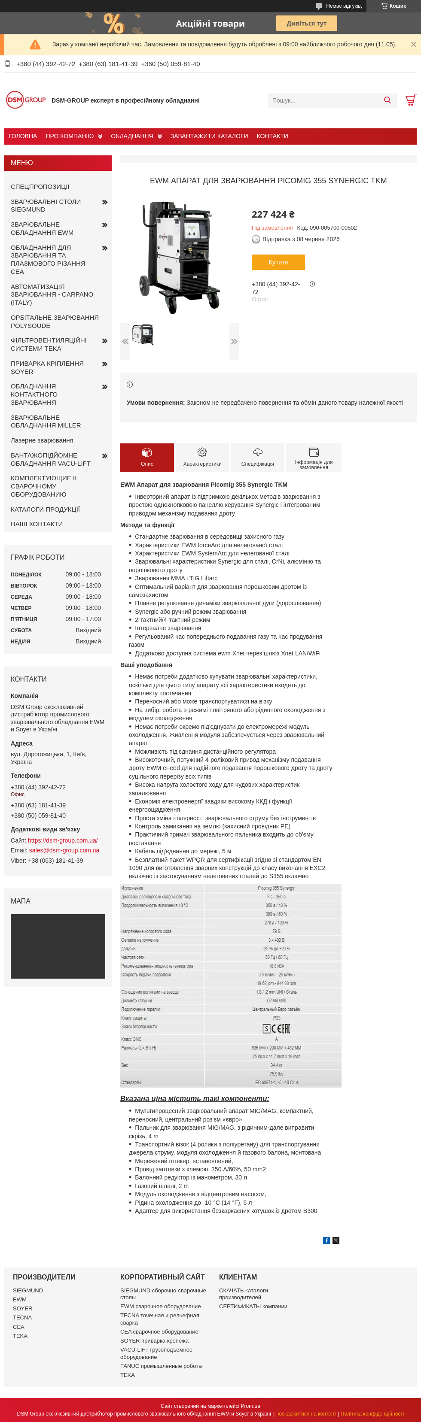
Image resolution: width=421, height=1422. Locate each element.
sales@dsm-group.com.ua (64, 850)
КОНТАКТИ (272, 136)
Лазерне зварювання (42, 440)
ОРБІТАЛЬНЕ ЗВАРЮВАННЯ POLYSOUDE (55, 321)
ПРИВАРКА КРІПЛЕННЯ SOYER (47, 367)
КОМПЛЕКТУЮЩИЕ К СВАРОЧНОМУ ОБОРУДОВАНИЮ (44, 486)
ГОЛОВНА (23, 136)
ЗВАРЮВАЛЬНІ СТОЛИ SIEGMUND (46, 205)
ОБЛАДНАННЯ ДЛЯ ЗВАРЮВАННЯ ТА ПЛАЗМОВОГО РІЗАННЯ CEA (48, 259)
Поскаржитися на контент (305, 1414)
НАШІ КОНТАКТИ (37, 524)
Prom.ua (250, 1406)
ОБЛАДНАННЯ (132, 136)
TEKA (20, 1336)
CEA (18, 1327)
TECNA (22, 1317)
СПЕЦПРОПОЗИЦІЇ (40, 186)
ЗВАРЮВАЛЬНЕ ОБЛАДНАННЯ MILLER (46, 421)
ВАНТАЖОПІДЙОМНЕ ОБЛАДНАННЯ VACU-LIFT (51, 459)
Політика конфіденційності (372, 1414)
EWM (20, 1299)
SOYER (23, 1308)
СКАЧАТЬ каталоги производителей (243, 1294)
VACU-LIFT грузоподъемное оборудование (156, 1353)
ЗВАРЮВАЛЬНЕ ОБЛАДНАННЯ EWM (42, 228)
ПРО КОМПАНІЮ (70, 136)
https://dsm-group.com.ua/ (63, 840)
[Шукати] (387, 100)
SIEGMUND (28, 1290)
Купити (278, 262)
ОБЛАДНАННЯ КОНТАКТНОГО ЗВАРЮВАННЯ (34, 394)
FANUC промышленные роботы (161, 1366)
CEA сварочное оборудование (159, 1331)
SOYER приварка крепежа (154, 1340)
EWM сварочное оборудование (160, 1306)
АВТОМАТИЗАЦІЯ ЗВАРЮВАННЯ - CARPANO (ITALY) (52, 294)
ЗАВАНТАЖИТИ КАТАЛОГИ (209, 136)
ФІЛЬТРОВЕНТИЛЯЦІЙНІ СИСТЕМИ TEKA (49, 344)
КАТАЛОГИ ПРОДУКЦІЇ (45, 509)
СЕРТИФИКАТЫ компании (253, 1306)
